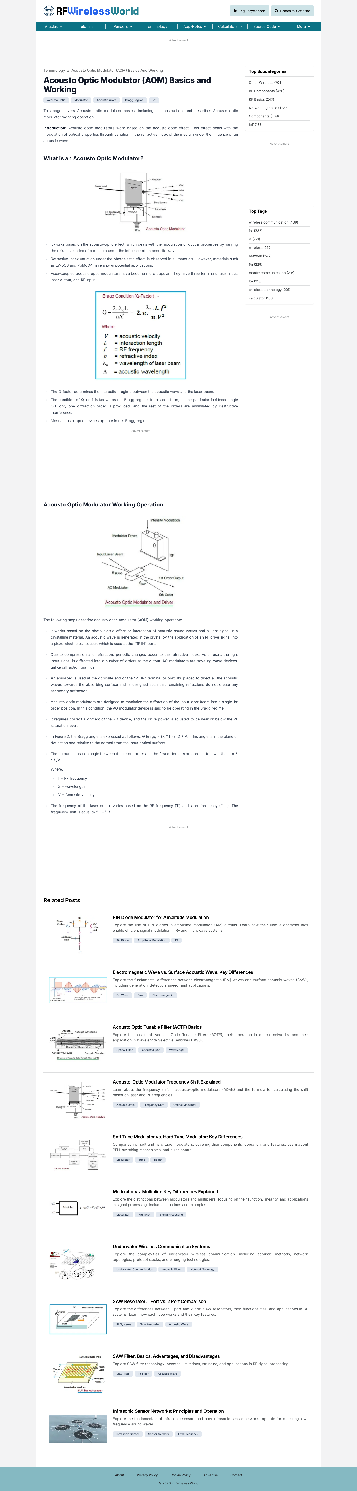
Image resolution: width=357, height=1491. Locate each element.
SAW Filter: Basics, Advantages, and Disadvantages (166, 1356)
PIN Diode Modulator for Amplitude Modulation (161, 917)
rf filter (143, 1373)
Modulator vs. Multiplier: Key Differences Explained (165, 1191)
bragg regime (134, 100)
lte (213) (255, 281)
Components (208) (264, 116)
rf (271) (254, 239)
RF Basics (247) (261, 99)
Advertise (210, 1475)
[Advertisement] (178, 52)
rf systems (123, 1324)
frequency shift (154, 1105)
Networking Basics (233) (268, 108)
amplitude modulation (152, 940)
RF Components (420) (266, 91)
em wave (122, 995)
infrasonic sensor (127, 1434)
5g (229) (255, 264)
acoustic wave (106, 100)
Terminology (54, 70)
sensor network (158, 1434)
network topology (202, 1269)
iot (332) (255, 231)
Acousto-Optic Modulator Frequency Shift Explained (167, 1082)
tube (142, 1159)
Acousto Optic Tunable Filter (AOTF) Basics (157, 1027)
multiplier (145, 1214)
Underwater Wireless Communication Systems (161, 1246)
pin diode (122, 940)
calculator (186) (261, 298)
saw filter (122, 1373)
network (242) (260, 256)
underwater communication (134, 1269)
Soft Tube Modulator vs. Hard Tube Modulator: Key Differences (177, 1137)
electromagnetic (162, 995)
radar (158, 1159)
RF (91, 11)
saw (140, 995)
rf (154, 100)
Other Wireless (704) (266, 82)
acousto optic (56, 100)
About (119, 1475)
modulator (81, 100)
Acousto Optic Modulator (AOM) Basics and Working (117, 70)
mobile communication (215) (271, 273)
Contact (236, 1475)
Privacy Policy (147, 1475)
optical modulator (184, 1105)
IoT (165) (256, 124)
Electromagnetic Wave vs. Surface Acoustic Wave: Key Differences (183, 972)
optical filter (124, 1050)
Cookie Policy (181, 1475)
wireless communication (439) (273, 222)
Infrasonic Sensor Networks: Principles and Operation (168, 1411)
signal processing (171, 1214)
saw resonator (150, 1324)
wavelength (176, 1050)
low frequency (188, 1434)
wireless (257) (260, 247)
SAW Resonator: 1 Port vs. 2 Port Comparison (159, 1301)
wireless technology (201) (269, 290)
